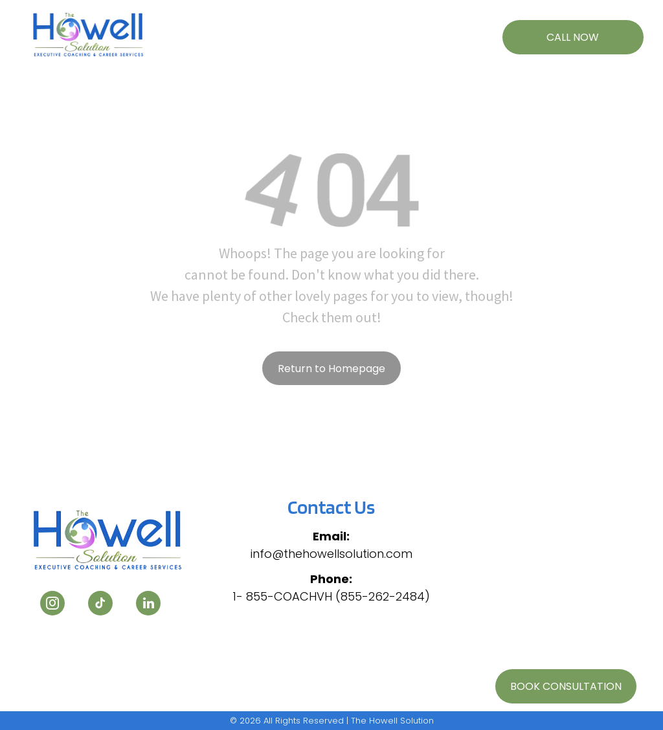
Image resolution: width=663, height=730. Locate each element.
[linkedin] (148, 605)
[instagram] (52, 605)
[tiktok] (100, 605)
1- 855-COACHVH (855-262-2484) (331, 596)
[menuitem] (217, 30)
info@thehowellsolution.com (331, 554)
